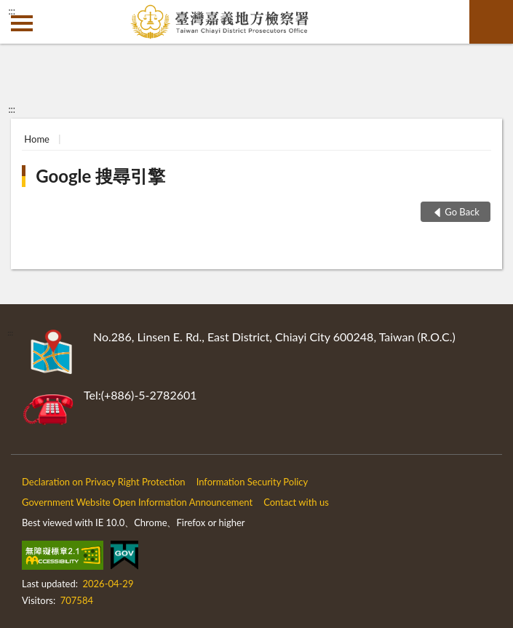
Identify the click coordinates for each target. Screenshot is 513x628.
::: (11, 11)
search (491, 22)
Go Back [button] (462, 212)
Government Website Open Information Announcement (137, 502)
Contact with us (296, 502)
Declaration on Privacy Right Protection (104, 482)
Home (36, 139)
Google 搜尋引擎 (100, 175)
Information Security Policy (252, 482)
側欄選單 (22, 23)
